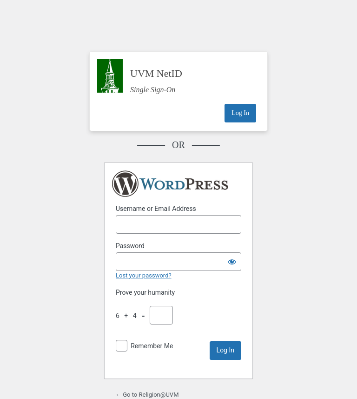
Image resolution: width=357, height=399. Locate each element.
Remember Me (152, 346)
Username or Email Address (156, 208)
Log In (240, 112)
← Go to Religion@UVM (147, 394)
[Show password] (232, 261)
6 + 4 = (132, 315)
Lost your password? (144, 275)
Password (130, 246)
